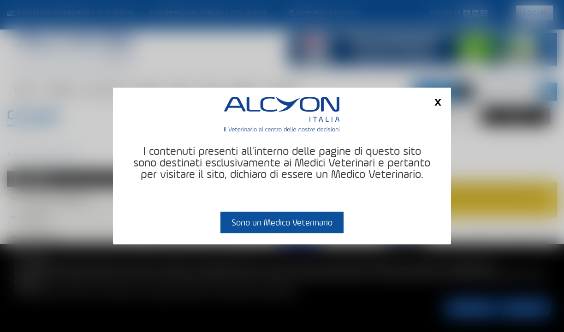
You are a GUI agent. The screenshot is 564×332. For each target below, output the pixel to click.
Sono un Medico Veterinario (282, 222)
